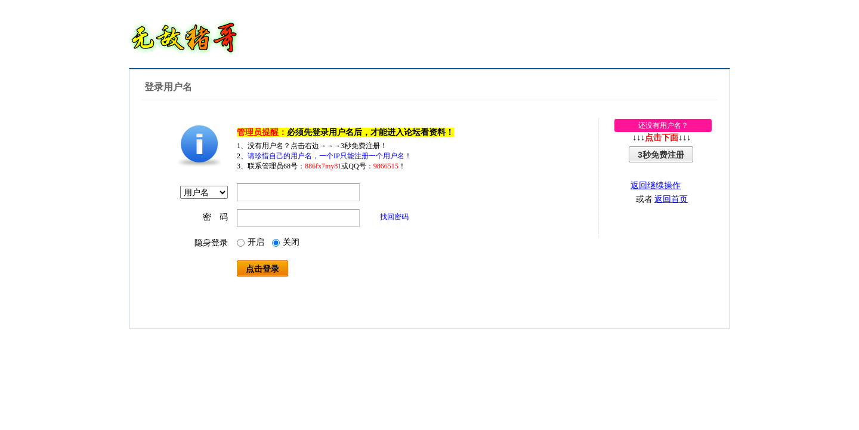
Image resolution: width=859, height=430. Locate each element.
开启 (250, 242)
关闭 (285, 242)
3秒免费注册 (661, 154)
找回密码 (394, 217)
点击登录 (262, 269)
